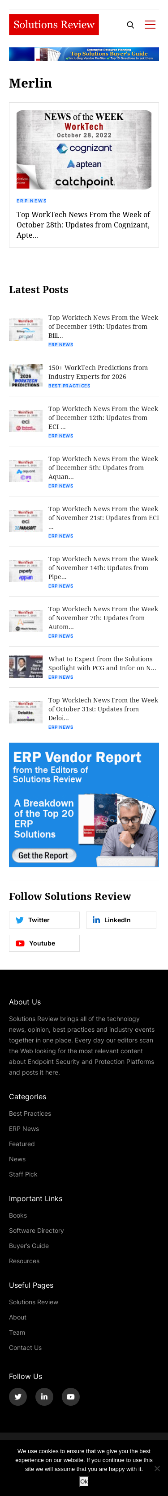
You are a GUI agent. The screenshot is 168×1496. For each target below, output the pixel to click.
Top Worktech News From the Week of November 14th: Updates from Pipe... (103, 568)
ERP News (32, 200)
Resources (24, 1260)
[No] (156, 1468)
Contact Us (25, 1347)
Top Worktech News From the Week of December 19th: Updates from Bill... (103, 326)
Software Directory (36, 1230)
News (17, 1159)
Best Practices (69, 385)
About (17, 1317)
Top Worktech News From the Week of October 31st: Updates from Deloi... (103, 709)
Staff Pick (23, 1174)
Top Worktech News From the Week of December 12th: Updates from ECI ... (103, 417)
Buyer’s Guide (29, 1245)
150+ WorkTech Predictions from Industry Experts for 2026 (98, 372)
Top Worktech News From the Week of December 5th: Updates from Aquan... (103, 467)
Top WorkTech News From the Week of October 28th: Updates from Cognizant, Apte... (83, 225)
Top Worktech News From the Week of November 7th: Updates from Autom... (103, 618)
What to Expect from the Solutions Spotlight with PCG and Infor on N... (102, 663)
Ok (84, 1481)
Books (18, 1215)
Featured (22, 1143)
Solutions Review (33, 1302)
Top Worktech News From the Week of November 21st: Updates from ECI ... (103, 517)
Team (17, 1332)
